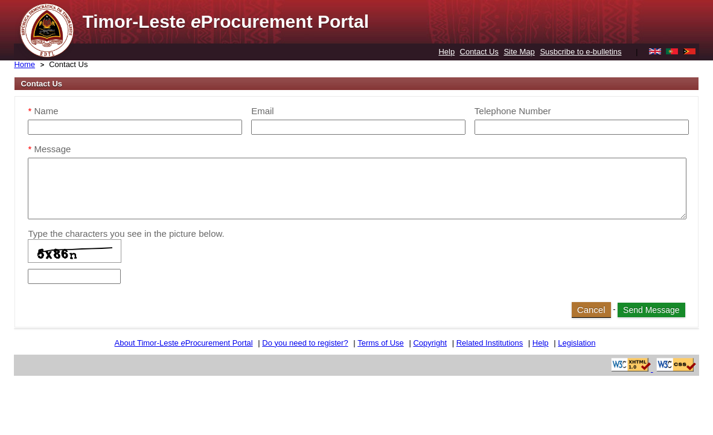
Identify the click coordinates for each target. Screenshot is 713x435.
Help (446, 51)
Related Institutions (489, 342)
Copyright (430, 342)
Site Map (519, 51)
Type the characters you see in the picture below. (126, 233)
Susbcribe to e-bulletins (580, 51)
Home (24, 64)
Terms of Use (380, 342)
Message (49, 149)
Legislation (576, 342)
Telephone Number (513, 111)
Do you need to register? (305, 342)
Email (262, 111)
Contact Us (479, 51)
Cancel (591, 309)
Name (43, 111)
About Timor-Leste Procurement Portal (184, 342)
